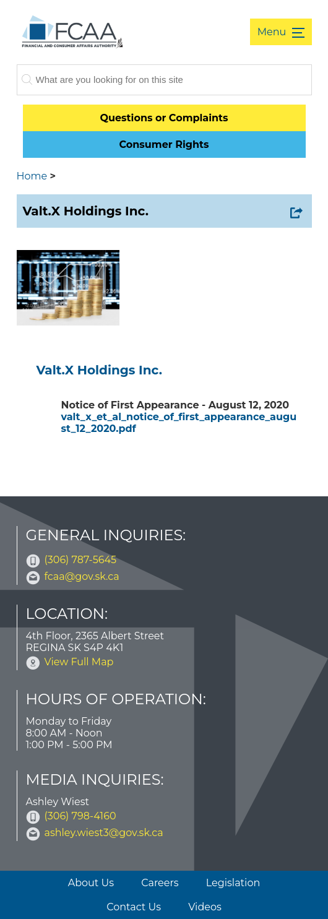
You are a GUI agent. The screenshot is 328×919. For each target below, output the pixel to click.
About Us (91, 883)
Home (32, 176)
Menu (273, 32)
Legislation (233, 883)
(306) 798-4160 (80, 816)
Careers (159, 883)
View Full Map (79, 662)
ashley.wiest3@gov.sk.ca (104, 833)
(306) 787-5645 (81, 560)
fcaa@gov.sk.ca (82, 576)
